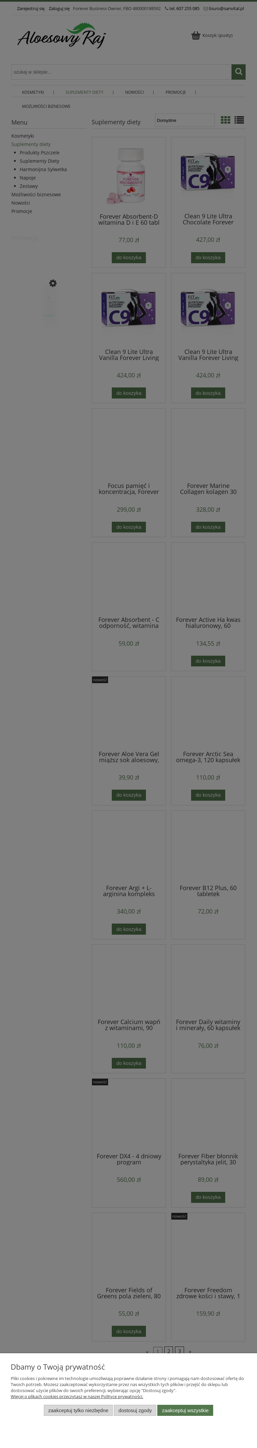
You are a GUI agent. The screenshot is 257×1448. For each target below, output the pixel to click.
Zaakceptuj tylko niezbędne (78, 1410)
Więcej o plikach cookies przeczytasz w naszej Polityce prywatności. (77, 1396)
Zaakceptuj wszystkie (185, 1410)
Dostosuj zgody (135, 1410)
